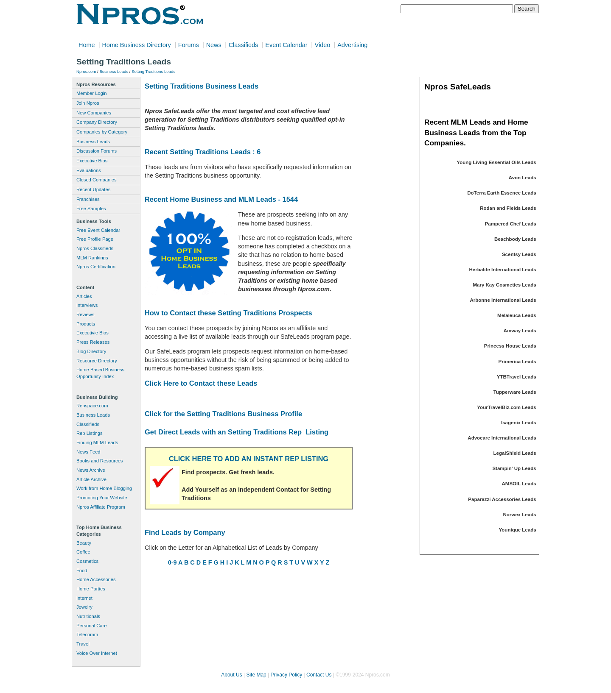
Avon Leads (522, 177)
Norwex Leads (519, 514)
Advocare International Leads (502, 437)
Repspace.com (92, 405)
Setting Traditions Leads (153, 71)
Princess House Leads (510, 345)
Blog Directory (91, 351)
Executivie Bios (92, 332)
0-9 (172, 562)
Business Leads (113, 71)
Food (81, 570)
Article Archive (91, 479)
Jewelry (84, 607)
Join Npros (87, 103)
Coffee (83, 551)
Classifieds (243, 45)
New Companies (93, 112)
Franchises (88, 199)
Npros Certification (95, 266)
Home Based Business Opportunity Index (100, 373)
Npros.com (86, 71)
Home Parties (90, 588)
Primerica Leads (517, 361)
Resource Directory (96, 360)
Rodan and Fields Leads (508, 208)
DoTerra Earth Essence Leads (501, 192)
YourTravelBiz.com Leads (506, 407)
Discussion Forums (96, 150)
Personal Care (91, 625)
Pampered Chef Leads (510, 223)
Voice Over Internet (96, 653)
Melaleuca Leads (516, 315)
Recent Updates (93, 189)
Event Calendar (286, 45)
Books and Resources (99, 460)
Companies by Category (101, 131)
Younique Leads (517, 529)
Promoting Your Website (101, 497)
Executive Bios (91, 160)
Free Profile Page (94, 239)
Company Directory (96, 122)
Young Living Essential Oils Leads (496, 162)
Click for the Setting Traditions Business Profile (223, 413)
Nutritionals (88, 616)
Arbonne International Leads (503, 300)
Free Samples (91, 208)
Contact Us (318, 675)
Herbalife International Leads (502, 269)
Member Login (91, 93)
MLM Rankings (92, 257)
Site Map (256, 675)
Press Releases (92, 342)
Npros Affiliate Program (100, 506)
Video (323, 45)
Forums (188, 45)
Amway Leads (520, 330)
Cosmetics (87, 561)
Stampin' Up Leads (514, 468)
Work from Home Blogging (104, 488)
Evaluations (88, 170)
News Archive (90, 470)
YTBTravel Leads (516, 376)
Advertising (352, 45)
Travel (83, 643)
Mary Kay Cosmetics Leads (504, 284)
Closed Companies (96, 179)
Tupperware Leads (514, 392)
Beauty (83, 542)
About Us (231, 675)
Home (86, 45)
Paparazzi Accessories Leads (502, 499)
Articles (84, 296)
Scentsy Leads (519, 254)
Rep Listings (89, 433)
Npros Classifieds (94, 248)
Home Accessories (96, 579)
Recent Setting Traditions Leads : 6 (203, 152)
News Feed (88, 451)
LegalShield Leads (514, 453)
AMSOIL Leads (519, 483)
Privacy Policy (287, 675)
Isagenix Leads (518, 422)
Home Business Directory (136, 45)
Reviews (85, 314)
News (213, 45)
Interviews (87, 305)
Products (85, 323)
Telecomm (87, 634)
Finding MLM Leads (97, 442)
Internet (84, 598)
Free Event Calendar (98, 230)
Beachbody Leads (515, 239)
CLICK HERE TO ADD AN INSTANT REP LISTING (248, 458)
